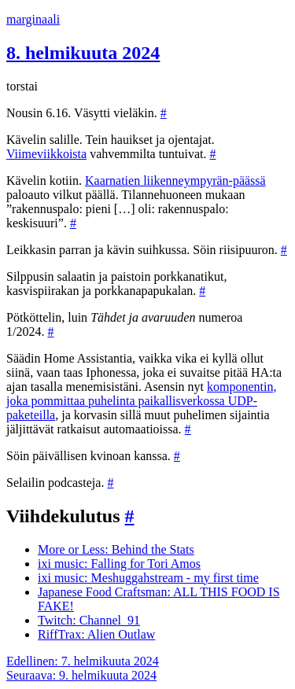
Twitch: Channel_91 (89, 620)
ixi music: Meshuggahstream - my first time (148, 577)
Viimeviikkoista (46, 153)
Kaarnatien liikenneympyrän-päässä (175, 180)
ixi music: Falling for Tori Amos (119, 563)
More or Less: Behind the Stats (116, 549)
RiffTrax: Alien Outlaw (96, 634)
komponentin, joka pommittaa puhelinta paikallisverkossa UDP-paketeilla (141, 401)
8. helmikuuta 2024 (83, 52)
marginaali (33, 19)
